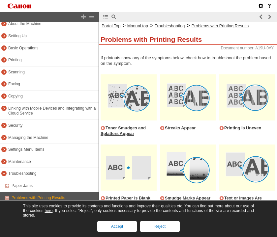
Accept (117, 226)
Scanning (16, 72)
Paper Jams (22, 185)
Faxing (14, 84)
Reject (160, 226)
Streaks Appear (180, 127)
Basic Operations (23, 48)
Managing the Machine (28, 137)
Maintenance (19, 161)
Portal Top (111, 25)
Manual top (137, 25)
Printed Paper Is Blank (128, 198)
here (48, 210)
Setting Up (17, 36)
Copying (15, 96)
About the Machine (24, 23)
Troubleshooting (22, 173)
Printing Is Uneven (242, 127)
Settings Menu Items (26, 149)
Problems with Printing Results (38, 198)
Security (15, 125)
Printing (15, 60)
